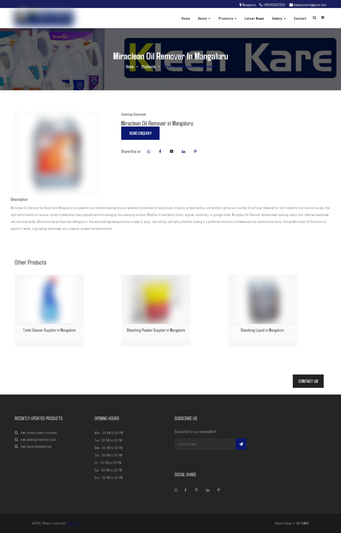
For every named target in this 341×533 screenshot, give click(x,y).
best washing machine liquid (35, 439)
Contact (300, 18)
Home (185, 18)
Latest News (254, 18)
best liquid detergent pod (33, 446)
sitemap (303, 523)
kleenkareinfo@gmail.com (310, 5)
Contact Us (308, 381)
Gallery (279, 18)
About (204, 18)
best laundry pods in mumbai (36, 432)
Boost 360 (73, 523)
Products (227, 18)
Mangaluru (249, 5)
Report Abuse (283, 523)
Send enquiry (140, 133)
